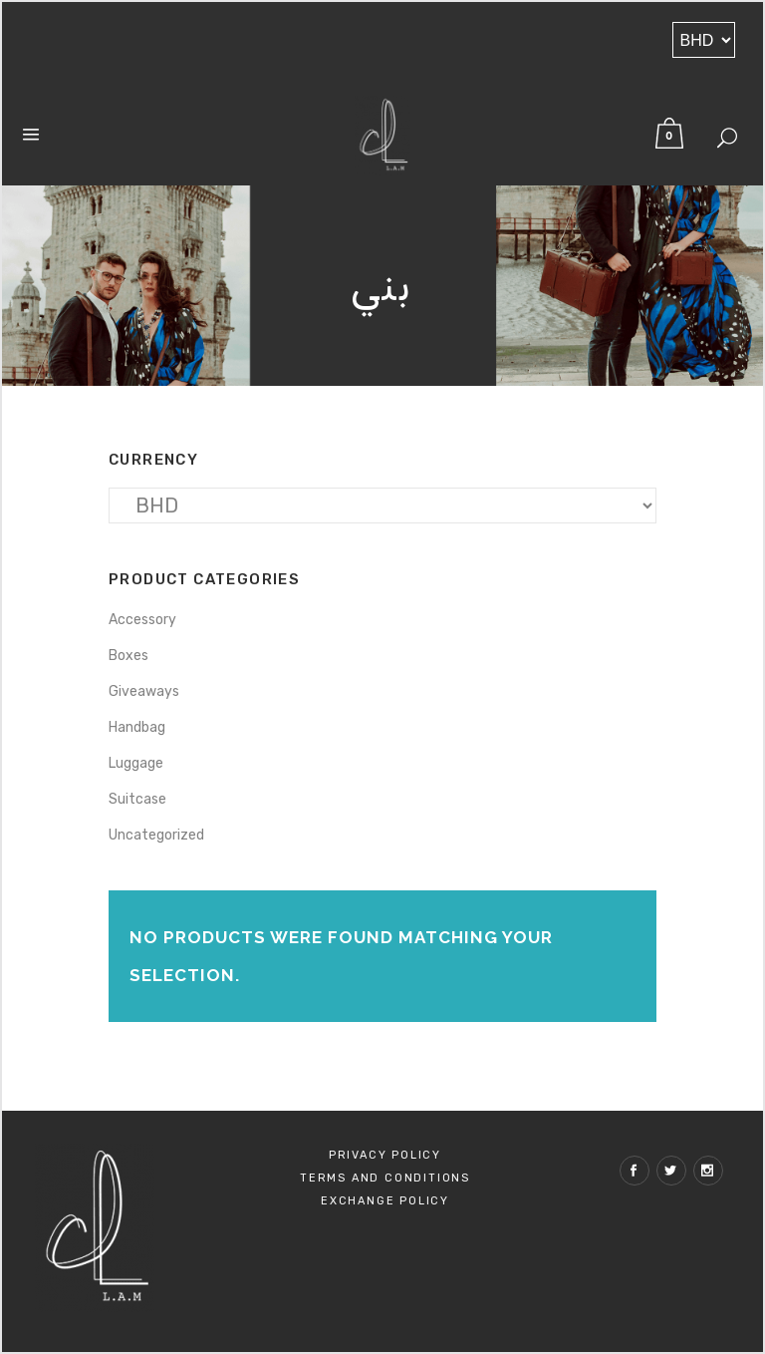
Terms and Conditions (385, 1178)
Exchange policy (385, 1200)
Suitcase (137, 799)
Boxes (128, 655)
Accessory (142, 619)
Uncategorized (156, 835)
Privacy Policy (385, 1155)
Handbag (137, 727)
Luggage (136, 763)
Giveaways (144, 691)
